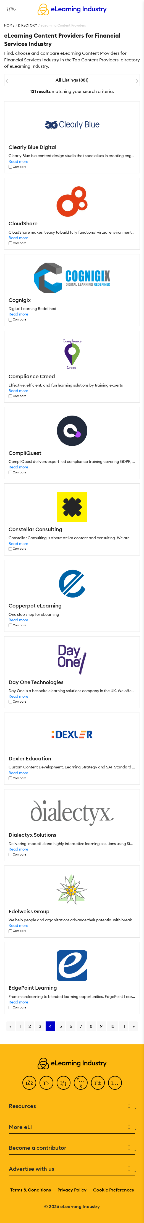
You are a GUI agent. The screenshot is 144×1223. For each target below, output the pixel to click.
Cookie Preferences (113, 1190)
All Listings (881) (72, 80)
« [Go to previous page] (10, 1026)
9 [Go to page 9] (101, 1026)
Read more (18, 161)
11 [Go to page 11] (123, 1026)
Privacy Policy (72, 1190)
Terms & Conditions (30, 1190)
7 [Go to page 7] (81, 1026)
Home (9, 25)
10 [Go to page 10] (112, 1026)
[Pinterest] (98, 1083)
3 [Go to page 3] (40, 1026)
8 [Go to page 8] (91, 1026)
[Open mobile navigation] (10, 9)
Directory (27, 25)
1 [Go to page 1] (20, 1026)
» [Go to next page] (134, 1026)
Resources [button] (72, 1106)
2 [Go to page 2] (29, 1026)
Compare (19, 166)
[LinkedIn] (63, 1083)
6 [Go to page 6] (71, 1026)
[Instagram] (115, 1083)
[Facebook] (29, 1083)
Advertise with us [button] (72, 1169)
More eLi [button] (72, 1127)
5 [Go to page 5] (60, 1026)
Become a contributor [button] (72, 1148)
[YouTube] (81, 1083)
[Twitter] (46, 1083)
